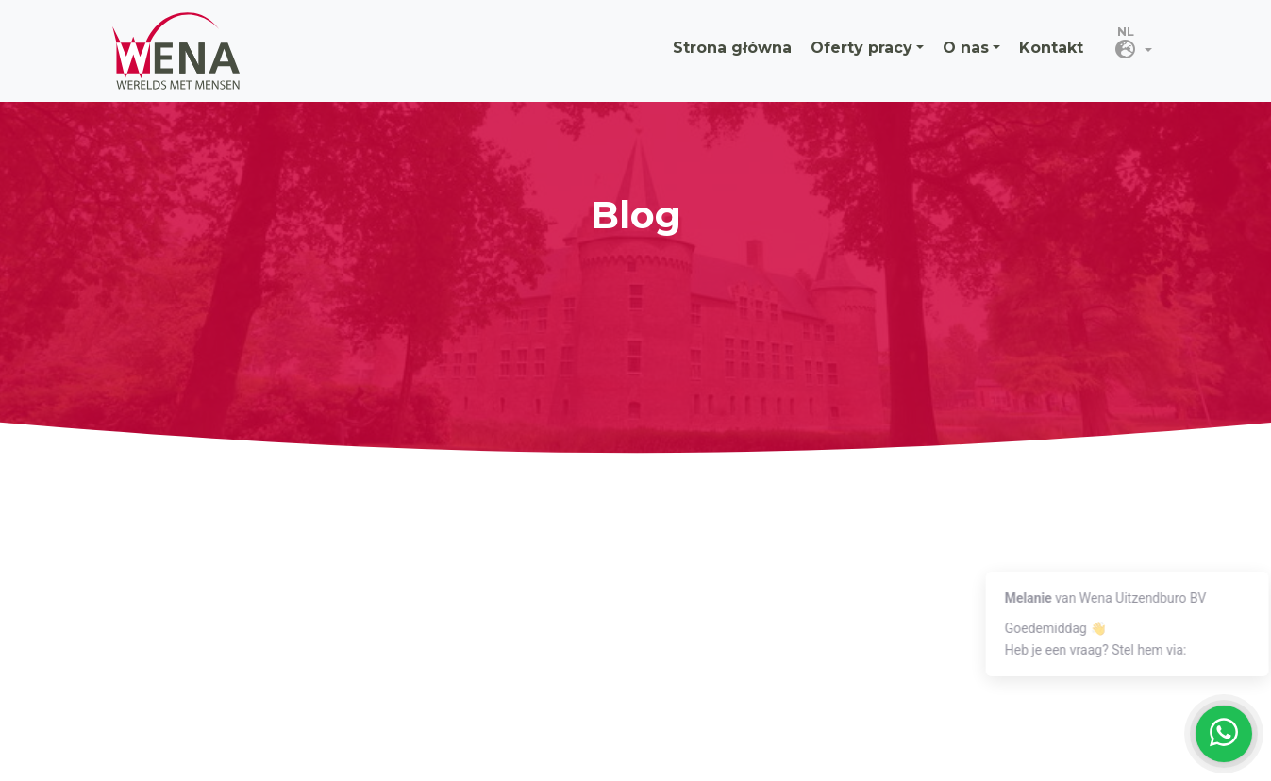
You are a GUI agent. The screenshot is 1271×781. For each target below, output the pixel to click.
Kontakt (1051, 48)
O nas (966, 48)
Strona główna (732, 48)
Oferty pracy (861, 48)
